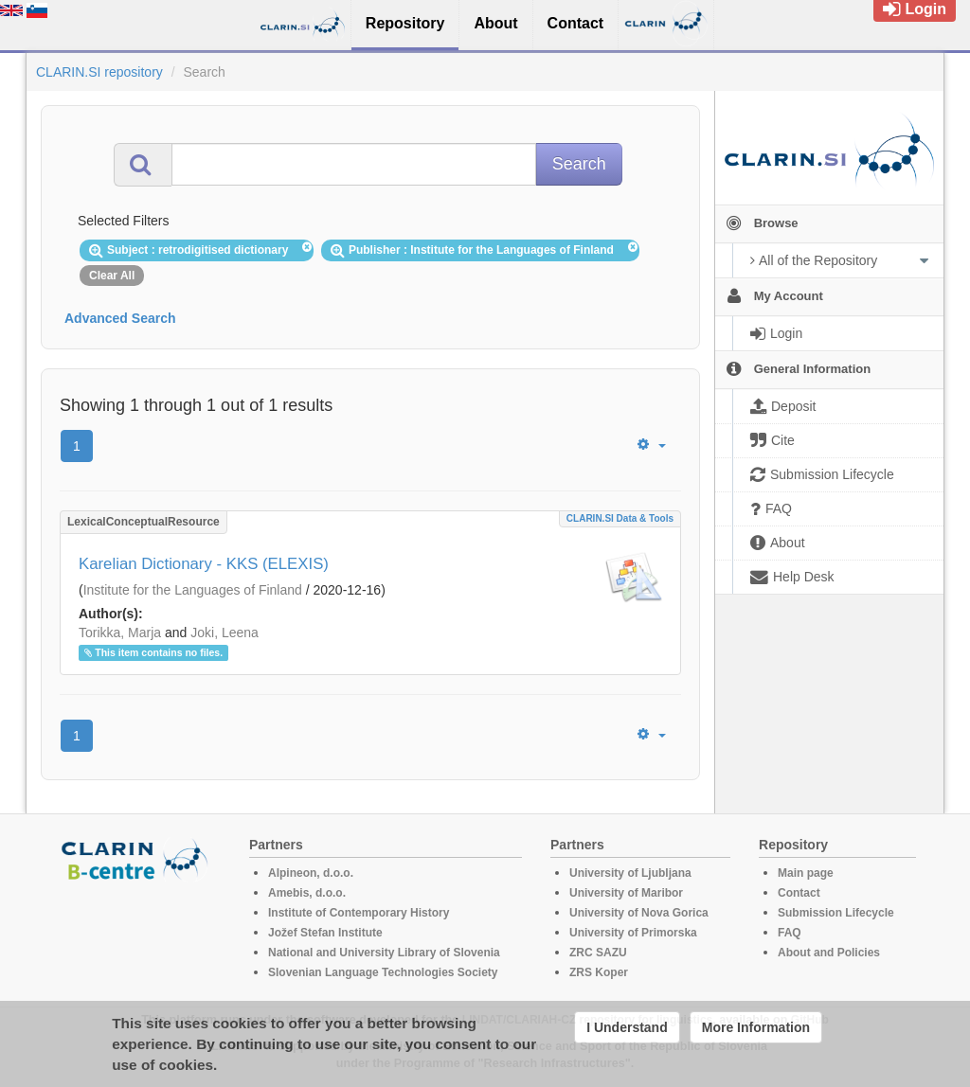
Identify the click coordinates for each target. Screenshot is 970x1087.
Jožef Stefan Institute (325, 932)
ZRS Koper (598, 972)
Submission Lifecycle (836, 912)
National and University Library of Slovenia (384, 952)
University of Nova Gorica (639, 912)
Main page (806, 873)
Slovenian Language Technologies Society (383, 972)
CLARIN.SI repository (99, 72)
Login (914, 9)
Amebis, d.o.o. (307, 893)
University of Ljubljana (630, 873)
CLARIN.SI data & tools (620, 518)
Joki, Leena (224, 632)
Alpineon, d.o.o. (310, 873)
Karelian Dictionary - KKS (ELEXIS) (204, 564)
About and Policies (829, 952)
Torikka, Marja (120, 632)
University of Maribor (626, 893)
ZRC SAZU (598, 952)
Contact (799, 893)
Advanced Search (120, 318)
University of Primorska (633, 932)
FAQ (789, 932)
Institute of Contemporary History (358, 912)
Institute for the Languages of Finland (192, 589)
